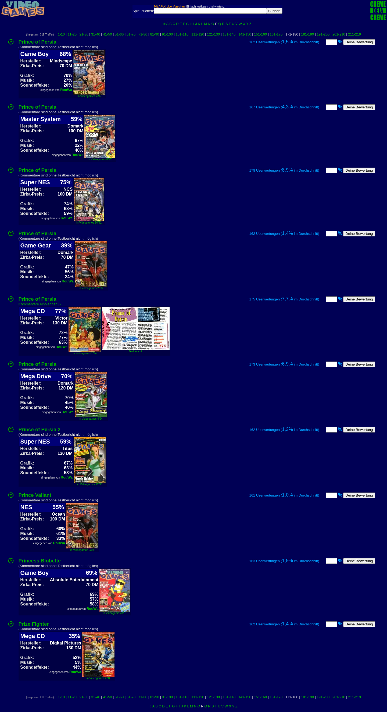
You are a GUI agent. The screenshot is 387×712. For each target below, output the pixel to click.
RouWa (66, 90)
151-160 (260, 34)
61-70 (131, 34)
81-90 (154, 34)
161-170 (276, 34)
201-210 (338, 34)
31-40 (95, 34)
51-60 (119, 34)
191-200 (323, 34)
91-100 (167, 34)
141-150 (244, 34)
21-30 (84, 34)
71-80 (142, 34)
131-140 (229, 34)
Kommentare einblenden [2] (41, 304)
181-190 (307, 34)
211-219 (354, 34)
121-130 (213, 34)
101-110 (182, 34)
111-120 (197, 34)
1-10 (61, 34)
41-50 (107, 34)
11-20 (72, 34)
